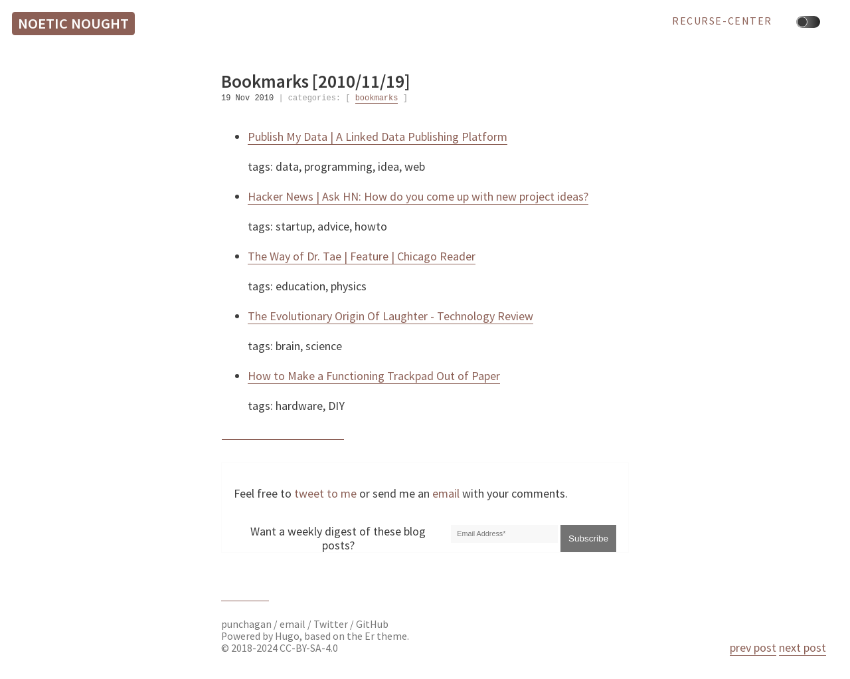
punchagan (247, 624)
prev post (753, 647)
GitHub (372, 624)
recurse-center (722, 21)
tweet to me (325, 493)
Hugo (287, 636)
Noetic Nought (73, 23)
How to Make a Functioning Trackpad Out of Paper (374, 375)
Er (370, 636)
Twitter (330, 624)
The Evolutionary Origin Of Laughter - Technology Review (390, 316)
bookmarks (376, 98)
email (446, 493)
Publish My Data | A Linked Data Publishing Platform (377, 136)
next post (802, 647)
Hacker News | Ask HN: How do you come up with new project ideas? (418, 196)
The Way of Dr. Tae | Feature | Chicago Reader (361, 256)
